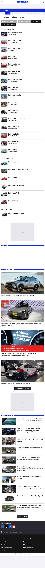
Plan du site (25, 541)
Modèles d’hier (36, 21)
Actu (21, 13)
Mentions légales (4, 544)
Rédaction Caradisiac (5, 538)
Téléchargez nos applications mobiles (13, 532)
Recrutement (3, 541)
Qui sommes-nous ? (27, 538)
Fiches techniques (28, 13)
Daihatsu (4, 10)
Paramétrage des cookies (28, 547)
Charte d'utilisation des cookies (6, 547)
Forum (34, 13)
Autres (13, 24)
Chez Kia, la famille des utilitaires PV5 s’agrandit (30, 496)
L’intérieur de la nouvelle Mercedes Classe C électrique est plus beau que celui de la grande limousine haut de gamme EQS (29, 430)
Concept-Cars (5, 24)
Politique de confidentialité (28, 544)
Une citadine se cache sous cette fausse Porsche (16, 384)
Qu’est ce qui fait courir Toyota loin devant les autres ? (17, 296)
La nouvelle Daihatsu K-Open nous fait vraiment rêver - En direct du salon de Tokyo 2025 (21, 325)
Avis (17, 13)
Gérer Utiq (3, 550)
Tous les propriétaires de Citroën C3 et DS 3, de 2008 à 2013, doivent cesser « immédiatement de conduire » (19, 354)
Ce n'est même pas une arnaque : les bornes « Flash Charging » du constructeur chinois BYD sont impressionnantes (29, 507)
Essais (12, 13)
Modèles (8, 13)
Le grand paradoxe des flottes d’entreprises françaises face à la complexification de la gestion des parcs (30, 488)
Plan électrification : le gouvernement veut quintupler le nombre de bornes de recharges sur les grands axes (30, 468)
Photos (39, 13)
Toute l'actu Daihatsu (7, 269)
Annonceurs (25, 535)
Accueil (2, 13)
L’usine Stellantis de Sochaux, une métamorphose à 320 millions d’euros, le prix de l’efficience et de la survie (30, 439)
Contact (2, 535)
